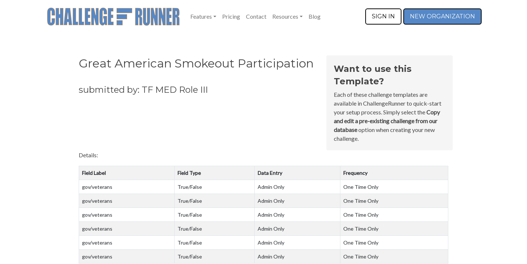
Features (201, 16)
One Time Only (360, 187)
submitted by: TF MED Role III (143, 89)
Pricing (231, 16)
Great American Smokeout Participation (196, 63)
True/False (189, 187)
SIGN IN (383, 16)
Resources (285, 16)
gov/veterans (97, 187)
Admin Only (271, 187)
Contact (256, 16)
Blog (315, 16)
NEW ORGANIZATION (442, 16)
